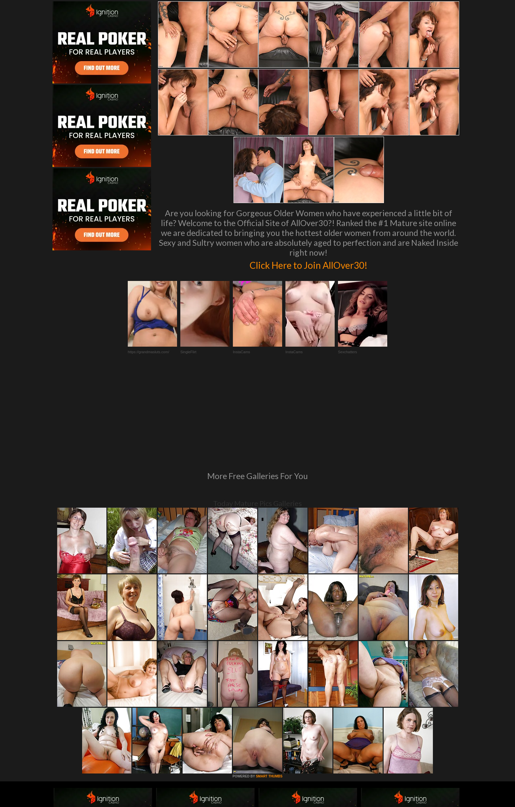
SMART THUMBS (269, 686)
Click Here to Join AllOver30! (308, 264)
